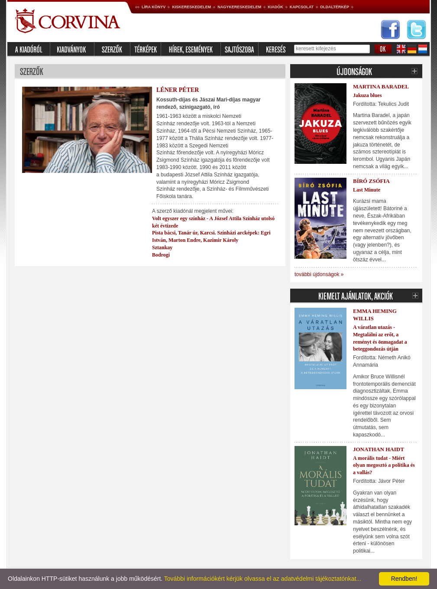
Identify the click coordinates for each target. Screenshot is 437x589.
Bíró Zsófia (371, 181)
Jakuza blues (367, 95)
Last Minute (366, 190)
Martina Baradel (381, 86)
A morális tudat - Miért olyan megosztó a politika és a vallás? (384, 465)
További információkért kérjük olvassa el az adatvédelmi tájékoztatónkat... (262, 578)
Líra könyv (153, 7)
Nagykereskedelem (239, 7)
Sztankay (162, 247)
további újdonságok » (319, 274)
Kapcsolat (302, 7)
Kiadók (275, 7)
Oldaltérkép (334, 7)
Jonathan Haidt (378, 449)
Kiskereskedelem (191, 7)
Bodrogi (161, 255)
